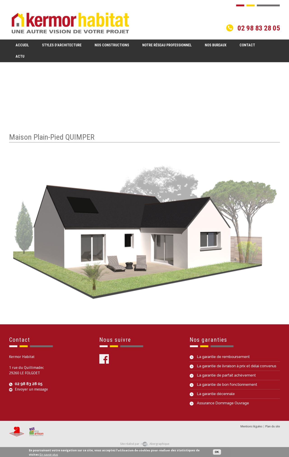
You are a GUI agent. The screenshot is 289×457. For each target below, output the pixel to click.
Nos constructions (110, 44)
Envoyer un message (31, 389)
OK (217, 452)
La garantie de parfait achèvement (223, 375)
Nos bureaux (215, 45)
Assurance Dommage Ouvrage (219, 403)
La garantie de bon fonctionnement (223, 384)
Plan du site (272, 426)
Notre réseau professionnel (167, 45)
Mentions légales (251, 426)
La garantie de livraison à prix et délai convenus (233, 366)
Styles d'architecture (60, 44)
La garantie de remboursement (220, 357)
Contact (247, 45)
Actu (20, 56)
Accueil (22, 45)
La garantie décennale (212, 394)
